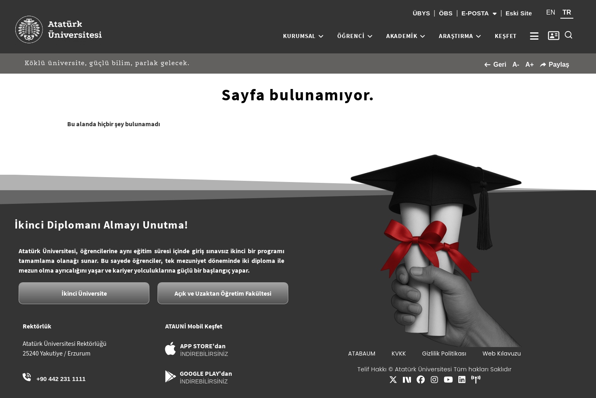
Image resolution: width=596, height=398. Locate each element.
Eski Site (519, 13)
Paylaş (554, 64)
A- (515, 64)
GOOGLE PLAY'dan (206, 373)
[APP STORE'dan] (171, 348)
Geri (495, 64)
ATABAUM (361, 353)
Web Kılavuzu (502, 353)
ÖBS (445, 13)
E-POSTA (479, 13)
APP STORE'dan (203, 346)
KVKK (399, 353)
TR (566, 12)
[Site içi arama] (568, 34)
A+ (529, 64)
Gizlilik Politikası (444, 353)
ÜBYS (421, 13)
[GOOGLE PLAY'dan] (171, 376)
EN (550, 12)
